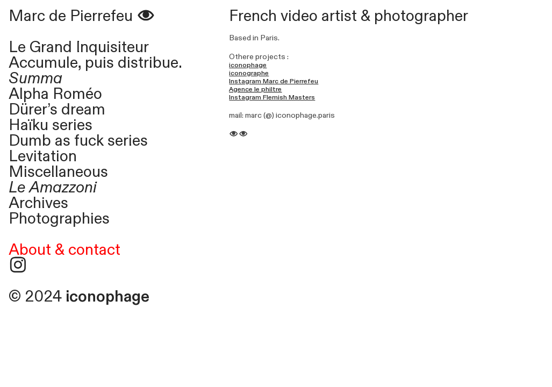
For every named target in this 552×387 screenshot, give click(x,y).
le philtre (268, 89)
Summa (39, 78)
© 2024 (79, 296)
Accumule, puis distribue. (95, 63)
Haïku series (50, 125)
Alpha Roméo (55, 94)
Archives (38, 203)
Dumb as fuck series (78, 141)
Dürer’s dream (57, 109)
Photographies (59, 219)
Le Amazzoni (53, 187)
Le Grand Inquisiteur (79, 47)
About (30, 250)
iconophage (248, 65)
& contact (87, 250)
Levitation (43, 156)
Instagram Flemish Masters (272, 97)
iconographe (249, 73)
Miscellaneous (58, 172)
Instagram (245, 81)
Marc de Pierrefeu (82, 16)
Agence (241, 89)
